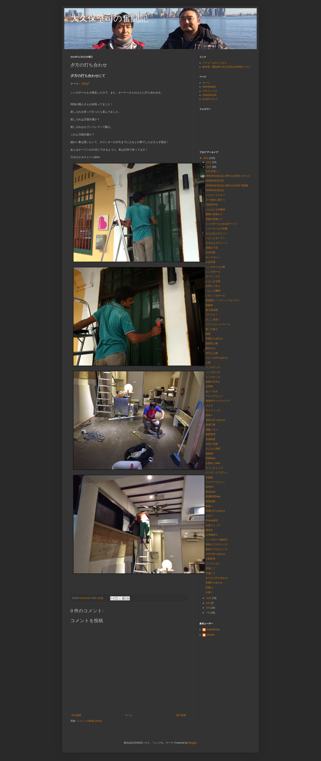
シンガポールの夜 (215, 267)
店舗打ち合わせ (214, 582)
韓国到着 (210, 501)
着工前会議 (212, 309)
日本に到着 (212, 443)
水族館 (209, 477)
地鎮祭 (209, 305)
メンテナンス (213, 367)
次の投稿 (76, 715)
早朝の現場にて (214, 219)
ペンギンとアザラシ (217, 472)
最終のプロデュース (217, 549)
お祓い (209, 592)
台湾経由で (212, 534)
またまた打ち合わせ (217, 577)
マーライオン (213, 563)
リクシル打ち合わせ (217, 357)
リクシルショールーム (218, 324)
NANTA (210, 486)
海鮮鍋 (209, 453)
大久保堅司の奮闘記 (109, 18)
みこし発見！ (213, 319)
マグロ (209, 405)
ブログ (85, 83)
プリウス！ (212, 314)
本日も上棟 (212, 353)
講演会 (209, 530)
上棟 (208, 362)
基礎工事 (210, 424)
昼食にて (210, 568)
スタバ (209, 515)
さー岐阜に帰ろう (215, 199)
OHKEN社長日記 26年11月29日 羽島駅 (227, 185)
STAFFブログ (209, 99)
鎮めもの (210, 348)
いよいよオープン (215, 238)
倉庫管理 (210, 434)
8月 (208, 607)
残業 (208, 333)
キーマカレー (213, 257)
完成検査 (210, 439)
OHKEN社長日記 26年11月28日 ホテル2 (228, 175)
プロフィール (209, 91)
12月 (209, 162)
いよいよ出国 (213, 281)
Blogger (192, 742)
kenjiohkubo (213, 629)
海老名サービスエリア (218, 400)
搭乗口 (209, 587)
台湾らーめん (213, 286)
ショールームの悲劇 (217, 228)
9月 (208, 603)
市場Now (210, 458)
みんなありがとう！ (217, 233)
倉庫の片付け (213, 381)
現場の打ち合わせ (215, 510)
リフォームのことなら (214, 62)
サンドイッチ (213, 410)
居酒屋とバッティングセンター (223, 300)
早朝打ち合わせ (214, 338)
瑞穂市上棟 (212, 343)
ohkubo (211, 634)
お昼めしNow (213, 463)
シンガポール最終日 (217, 539)
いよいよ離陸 (213, 290)
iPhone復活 (212, 520)
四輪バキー (212, 429)
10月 (209, 598)
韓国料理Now (213, 496)
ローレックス (213, 276)
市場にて (210, 573)
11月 (209, 166)
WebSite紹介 (209, 86)
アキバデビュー (214, 396)
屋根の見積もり (214, 214)
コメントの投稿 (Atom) (89, 720)
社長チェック (213, 525)
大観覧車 (210, 558)
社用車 (209, 386)
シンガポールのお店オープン (221, 223)
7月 (208, 612)
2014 (206, 158)
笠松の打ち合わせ (215, 420)
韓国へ (209, 506)
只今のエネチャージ (217, 243)
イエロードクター (215, 195)
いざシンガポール (215, 295)
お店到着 (210, 262)
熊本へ (209, 415)
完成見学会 (212, 204)
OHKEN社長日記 (215, 180)
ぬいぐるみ (212, 391)
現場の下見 (212, 247)
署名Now (210, 491)
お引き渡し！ (213, 171)
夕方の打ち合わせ (215, 554)
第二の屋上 (212, 329)
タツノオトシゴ (214, 467)
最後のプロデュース (217, 544)
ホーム (128, 715)
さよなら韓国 (213, 448)
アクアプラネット (215, 482)
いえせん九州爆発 (215, 209)
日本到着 (210, 252)
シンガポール (213, 271)
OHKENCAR (209, 95)
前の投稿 (181, 715)
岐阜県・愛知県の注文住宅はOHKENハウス (226, 66)
